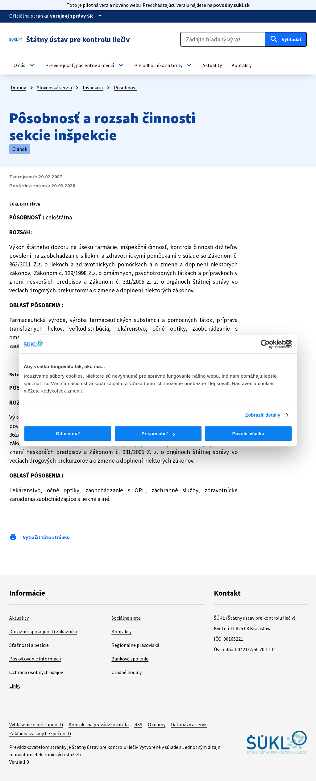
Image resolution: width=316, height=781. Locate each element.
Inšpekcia (93, 87)
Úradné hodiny (126, 672)
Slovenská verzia (54, 87)
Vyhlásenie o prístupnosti (36, 724)
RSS (138, 724)
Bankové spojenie (129, 659)
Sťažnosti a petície (29, 645)
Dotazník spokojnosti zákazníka (43, 631)
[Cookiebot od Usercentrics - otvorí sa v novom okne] (265, 344)
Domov (18, 87)
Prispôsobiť (158, 433)
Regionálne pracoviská (135, 645)
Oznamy (156, 724)
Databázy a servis (189, 724)
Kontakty (121, 631)
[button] (24, 65)
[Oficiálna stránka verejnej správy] (77, 15)
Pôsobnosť (125, 87)
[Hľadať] (286, 39)
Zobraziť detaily (263, 415)
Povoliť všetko (248, 433)
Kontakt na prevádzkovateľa (99, 724)
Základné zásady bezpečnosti (40, 733)
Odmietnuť (68, 433)
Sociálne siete (126, 618)
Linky (14, 686)
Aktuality (19, 618)
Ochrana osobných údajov (36, 672)
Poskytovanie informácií (35, 659)
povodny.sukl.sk (231, 5)
